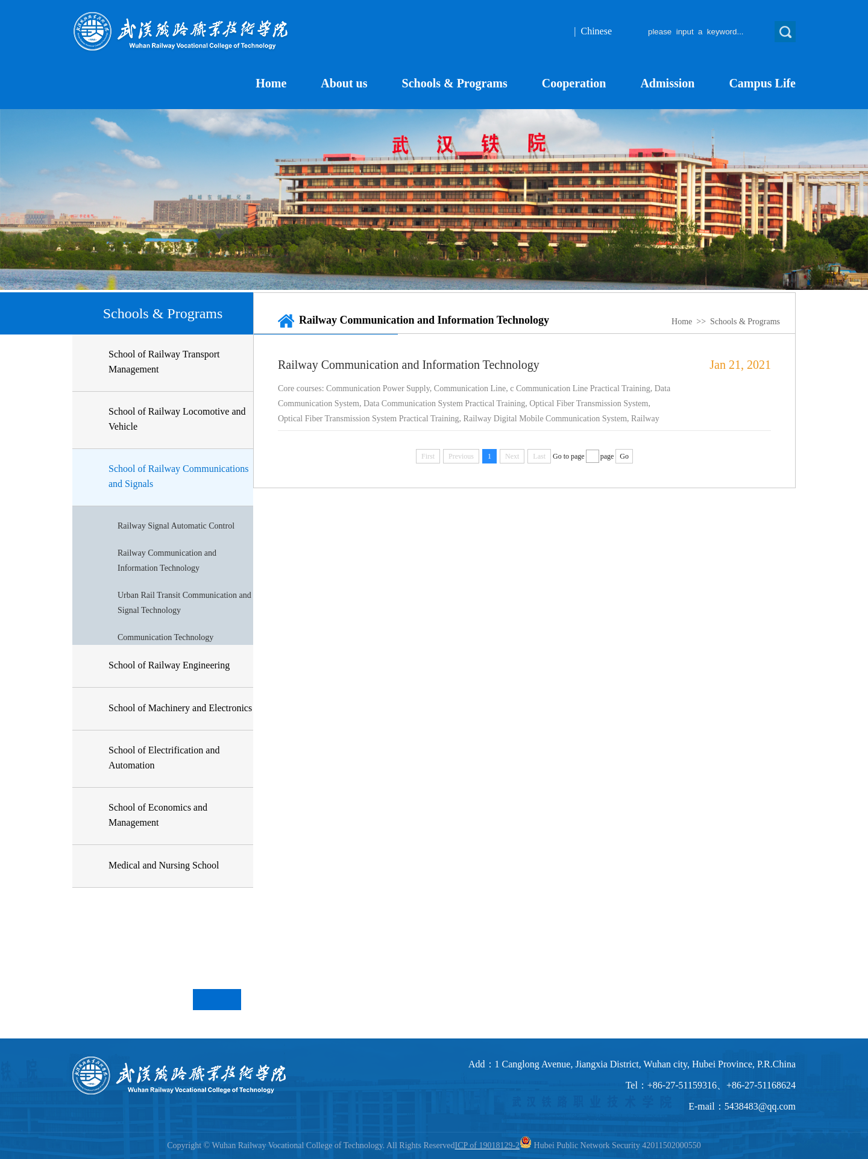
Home (271, 83)
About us (344, 83)
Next (229, 999)
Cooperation (574, 83)
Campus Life (762, 83)
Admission (667, 83)
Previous (205, 999)
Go (624, 456)
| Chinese (593, 31)
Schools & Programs (455, 83)
